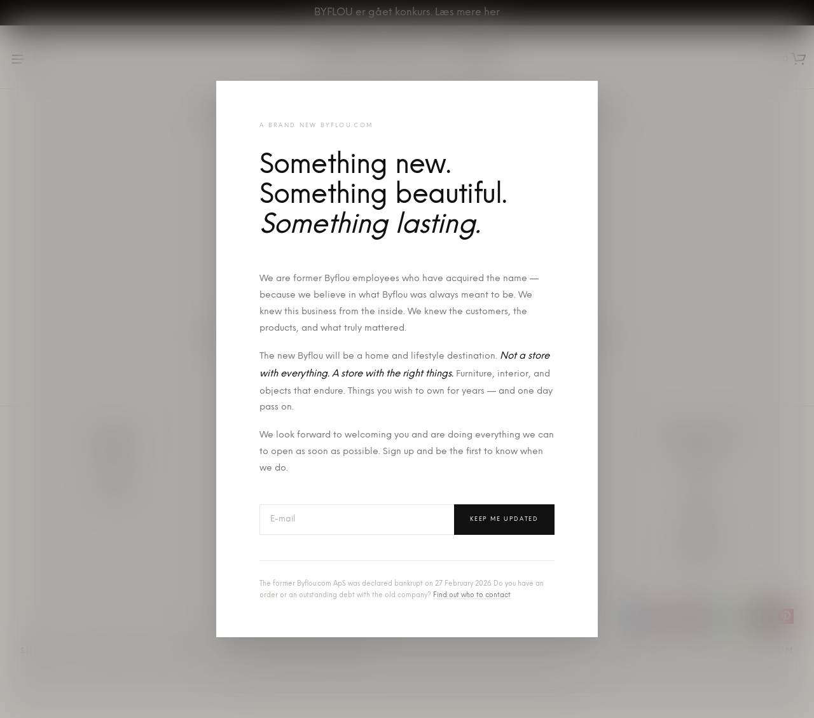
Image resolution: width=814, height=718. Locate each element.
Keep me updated (504, 519)
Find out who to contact (472, 595)
